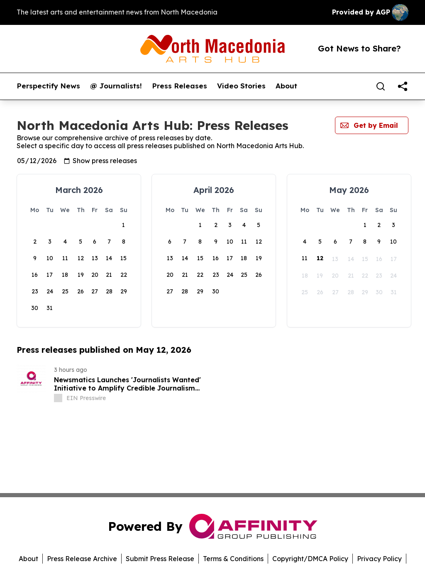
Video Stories (241, 86)
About (286, 86)
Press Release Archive (82, 558)
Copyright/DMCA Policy (310, 558)
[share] (402, 86)
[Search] (381, 86)
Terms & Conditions (233, 558)
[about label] (58, 398)
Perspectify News (48, 86)
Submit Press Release (160, 558)
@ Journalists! (116, 86)
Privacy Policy (379, 558)
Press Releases (179, 86)
